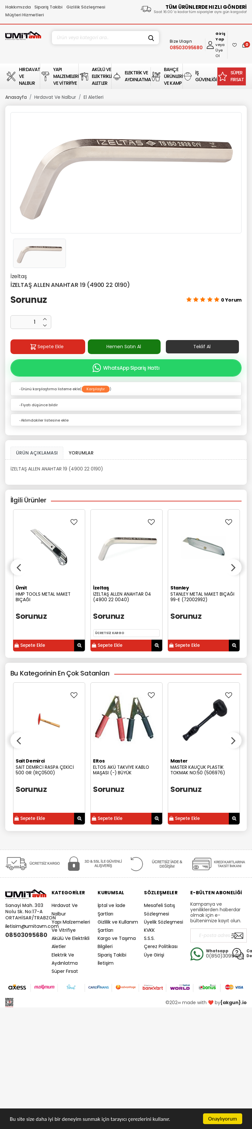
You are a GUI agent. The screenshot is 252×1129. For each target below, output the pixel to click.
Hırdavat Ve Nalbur (55, 97)
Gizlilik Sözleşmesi (85, 7)
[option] (126, 173)
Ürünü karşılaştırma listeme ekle (49, 389)
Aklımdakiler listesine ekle (44, 420)
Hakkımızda (18, 7)
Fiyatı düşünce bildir (38, 405)
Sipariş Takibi (48, 7)
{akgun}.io (233, 1002)
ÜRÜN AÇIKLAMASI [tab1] (37, 453)
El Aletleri (93, 97)
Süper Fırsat (65, 971)
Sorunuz (28, 299)
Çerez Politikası (161, 946)
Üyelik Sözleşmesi (163, 922)
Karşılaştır (96, 389)
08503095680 (25, 935)
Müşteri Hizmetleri (24, 15)
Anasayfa (16, 97)
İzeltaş (18, 276)
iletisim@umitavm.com (32, 926)
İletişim (106, 963)
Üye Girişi (154, 955)
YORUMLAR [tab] (81, 453)
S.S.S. (149, 938)
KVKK (149, 930)
